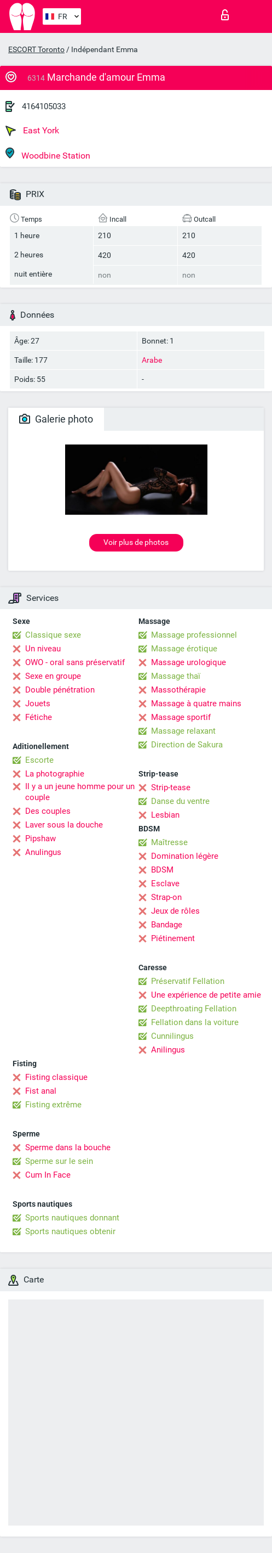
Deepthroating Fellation (193, 1009)
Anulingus (43, 852)
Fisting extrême (53, 1105)
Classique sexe (53, 635)
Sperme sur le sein (59, 1161)
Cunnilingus (172, 1036)
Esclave (165, 883)
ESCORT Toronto (36, 49)
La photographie (54, 774)
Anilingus (168, 1050)
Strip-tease (170, 787)
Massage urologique (188, 662)
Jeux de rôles (175, 911)
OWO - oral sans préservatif (75, 662)
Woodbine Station (47, 154)
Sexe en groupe (53, 676)
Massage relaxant (183, 731)
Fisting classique (56, 1077)
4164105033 (44, 106)
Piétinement (173, 938)
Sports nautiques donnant (72, 1218)
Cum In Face (48, 1175)
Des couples (48, 811)
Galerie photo (56, 419)
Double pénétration (60, 690)
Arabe (152, 360)
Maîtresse (169, 842)
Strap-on (166, 897)
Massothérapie (178, 690)
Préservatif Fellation (187, 981)
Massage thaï (175, 676)
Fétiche (38, 717)
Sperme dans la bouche (68, 1147)
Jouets (37, 703)
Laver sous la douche (64, 825)
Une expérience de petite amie (206, 995)
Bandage (166, 925)
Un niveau (43, 649)
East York (32, 130)
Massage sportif (181, 717)
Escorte (39, 760)
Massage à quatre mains (196, 703)
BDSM (162, 870)
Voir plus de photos (136, 542)
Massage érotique (184, 649)
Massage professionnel (194, 635)
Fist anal (40, 1091)
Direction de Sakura (187, 745)
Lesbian (165, 815)
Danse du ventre (180, 801)
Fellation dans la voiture (195, 1022)
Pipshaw (40, 838)
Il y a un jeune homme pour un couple (80, 791)
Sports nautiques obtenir (70, 1231)
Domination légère (184, 856)
